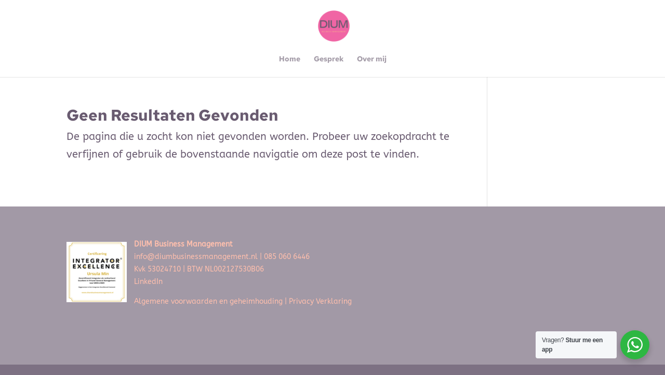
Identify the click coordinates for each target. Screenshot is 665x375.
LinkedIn (148, 281)
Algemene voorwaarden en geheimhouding (208, 301)
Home (289, 59)
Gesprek (328, 59)
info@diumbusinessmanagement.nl (196, 256)
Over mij (372, 59)
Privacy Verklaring (320, 301)
